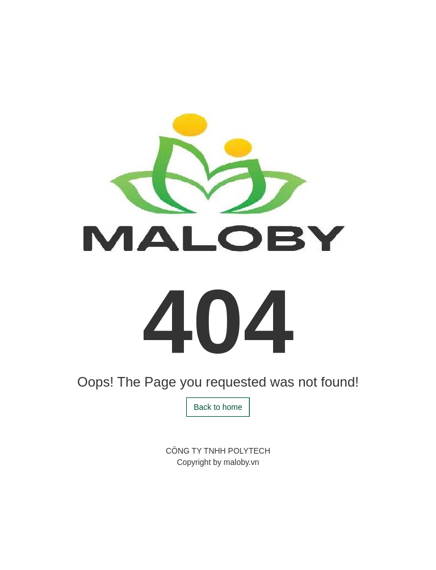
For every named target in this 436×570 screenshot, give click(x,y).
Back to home (218, 407)
